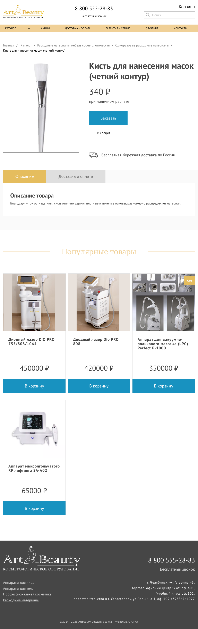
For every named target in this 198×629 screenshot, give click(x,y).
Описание (24, 176)
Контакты (180, 28)
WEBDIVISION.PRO (126, 621)
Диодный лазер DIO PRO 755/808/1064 (31, 341)
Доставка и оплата (78, 28)
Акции (45, 28)
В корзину (34, 386)
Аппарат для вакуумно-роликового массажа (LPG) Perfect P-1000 (163, 343)
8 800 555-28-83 (94, 8)
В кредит (103, 133)
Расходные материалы (21, 600)
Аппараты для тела (18, 588)
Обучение (152, 28)
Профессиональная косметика (27, 594)
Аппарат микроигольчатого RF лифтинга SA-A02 (34, 468)
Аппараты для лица (18, 582)
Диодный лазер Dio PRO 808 (96, 341)
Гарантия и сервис (118, 28)
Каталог (10, 28)
